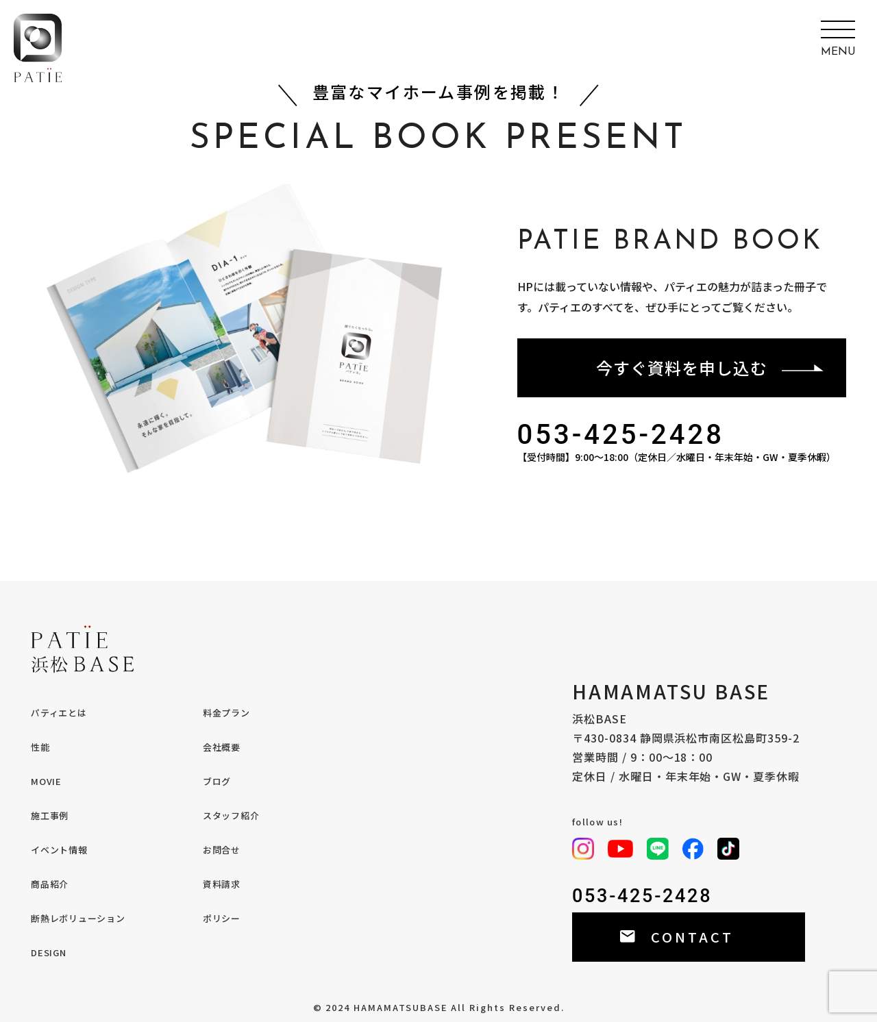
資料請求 (221, 883)
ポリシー (221, 918)
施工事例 (50, 815)
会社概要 (221, 746)
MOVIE (46, 781)
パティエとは (59, 712)
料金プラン (226, 712)
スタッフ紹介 (231, 815)
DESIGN (48, 952)
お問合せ (221, 849)
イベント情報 (59, 849)
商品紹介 (50, 883)
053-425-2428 (621, 435)
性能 (40, 746)
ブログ (217, 781)
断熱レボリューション (78, 918)
